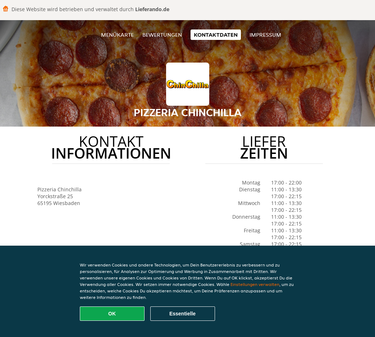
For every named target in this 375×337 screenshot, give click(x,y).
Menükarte (117, 34)
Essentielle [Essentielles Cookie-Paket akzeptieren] (182, 313)
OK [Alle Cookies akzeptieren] (112, 313)
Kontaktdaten (216, 34)
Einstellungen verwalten (254, 284)
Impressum (265, 34)
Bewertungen (162, 34)
